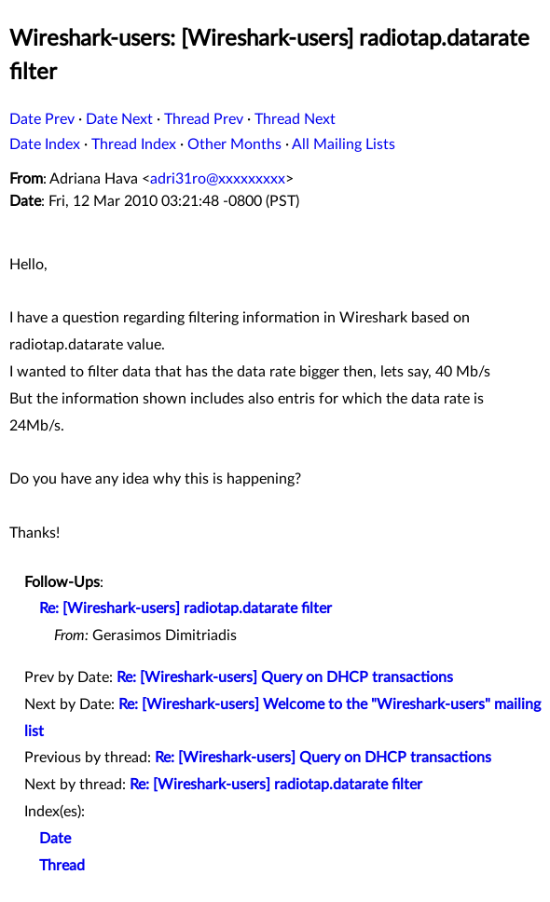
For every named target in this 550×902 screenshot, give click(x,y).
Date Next (119, 119)
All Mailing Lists (343, 144)
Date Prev (42, 119)
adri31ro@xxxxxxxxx (217, 178)
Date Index (44, 144)
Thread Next (295, 119)
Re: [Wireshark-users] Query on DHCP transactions (285, 677)
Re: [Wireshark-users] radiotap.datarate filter (185, 608)
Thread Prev (203, 119)
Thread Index (133, 144)
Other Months (234, 144)
